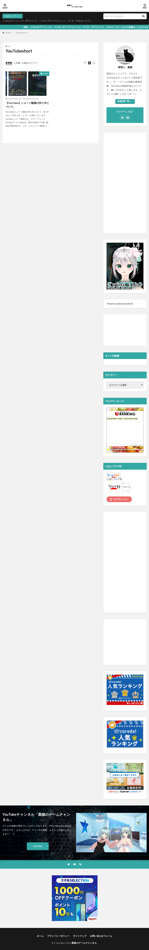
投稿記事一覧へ (124, 101)
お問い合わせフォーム (101, 936)
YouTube (37, 846)
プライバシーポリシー (58, 936)
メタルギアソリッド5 (13, 20)
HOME (8, 33)
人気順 (17, 62)
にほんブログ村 (114, 479)
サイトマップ (79, 936)
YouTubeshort (22, 33)
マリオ (70, 20)
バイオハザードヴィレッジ (52, 20)
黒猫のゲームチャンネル (84, 942)
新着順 (9, 62)
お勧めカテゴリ (30, 62)
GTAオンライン (83, 20)
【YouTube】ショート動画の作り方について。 (27, 104)
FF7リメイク (31, 20)
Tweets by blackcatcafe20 (120, 303)
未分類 (45, 74)
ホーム (40, 936)
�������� (136, 445)
